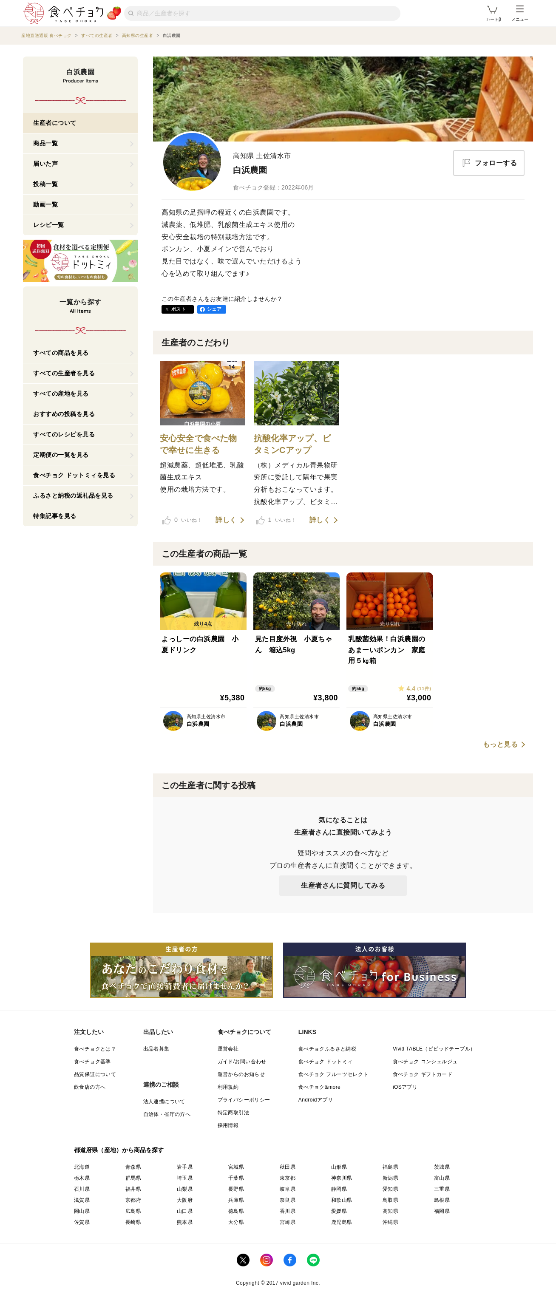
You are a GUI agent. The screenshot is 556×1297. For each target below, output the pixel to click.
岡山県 (82, 1211)
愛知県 (390, 1189)
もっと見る (500, 744)
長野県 (236, 1189)
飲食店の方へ (89, 1087)
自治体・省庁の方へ (167, 1114)
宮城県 (236, 1167)
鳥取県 (390, 1200)
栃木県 (82, 1178)
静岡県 (339, 1189)
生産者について (55, 122)
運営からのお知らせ (241, 1074)
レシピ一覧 (48, 224)
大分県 (236, 1222)
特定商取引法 (233, 1113)
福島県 (390, 1167)
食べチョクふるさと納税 (327, 1049)
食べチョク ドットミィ (325, 1062)
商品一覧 (45, 143)
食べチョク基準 (92, 1062)
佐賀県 (82, 1222)
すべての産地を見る (61, 393)
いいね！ (182, 520)
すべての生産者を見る (64, 373)
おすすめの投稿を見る (64, 414)
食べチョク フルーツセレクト (333, 1074)
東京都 (287, 1178)
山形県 (339, 1167)
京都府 (133, 1200)
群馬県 (133, 1178)
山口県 (185, 1211)
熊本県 (185, 1222)
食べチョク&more (319, 1087)
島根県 (442, 1200)
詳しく (226, 520)
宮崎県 (287, 1222)
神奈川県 (341, 1178)
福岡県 (442, 1211)
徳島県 (236, 1211)
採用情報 (228, 1125)
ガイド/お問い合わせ (242, 1062)
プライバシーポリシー (244, 1100)
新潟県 (390, 1178)
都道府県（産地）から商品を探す (119, 1150)
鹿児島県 (341, 1222)
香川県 (287, 1211)
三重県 (442, 1189)
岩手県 (185, 1167)
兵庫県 (236, 1200)
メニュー (519, 14)
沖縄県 (390, 1222)
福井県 (133, 1189)
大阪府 (185, 1200)
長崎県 (133, 1222)
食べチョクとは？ (95, 1049)
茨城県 (442, 1167)
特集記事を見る (55, 516)
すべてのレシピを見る (64, 434)
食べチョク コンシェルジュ (425, 1062)
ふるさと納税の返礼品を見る (73, 495)
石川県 (82, 1189)
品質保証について (95, 1074)
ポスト (178, 309)
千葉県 (236, 1178)
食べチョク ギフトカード (422, 1074)
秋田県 (287, 1167)
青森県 (133, 1167)
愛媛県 (339, 1211)
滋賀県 (82, 1200)
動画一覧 (45, 204)
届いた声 (45, 163)
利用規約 (228, 1087)
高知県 (390, 1211)
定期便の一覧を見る (61, 454)
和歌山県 (341, 1200)
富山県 (442, 1178)
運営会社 (228, 1049)
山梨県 (185, 1189)
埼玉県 (185, 1178)
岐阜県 (287, 1189)
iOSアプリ (405, 1087)
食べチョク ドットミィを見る (74, 475)
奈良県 (287, 1200)
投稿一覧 (45, 184)
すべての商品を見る (61, 352)
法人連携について (164, 1101)
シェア (214, 309)
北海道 (82, 1167)
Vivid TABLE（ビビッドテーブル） (434, 1049)
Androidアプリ (315, 1100)
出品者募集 (156, 1049)
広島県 (133, 1211)
